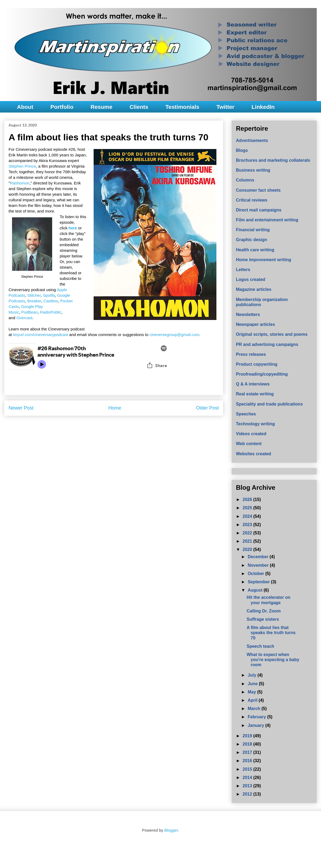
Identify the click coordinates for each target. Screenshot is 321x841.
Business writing (253, 170)
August (256, 590)
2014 (248, 777)
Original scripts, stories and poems (272, 334)
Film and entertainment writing (267, 220)
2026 (248, 499)
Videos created (251, 433)
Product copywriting (256, 364)
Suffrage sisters (263, 619)
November (259, 565)
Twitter (225, 107)
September (259, 582)
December (259, 556)
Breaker (34, 301)
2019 (248, 736)
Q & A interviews (253, 384)
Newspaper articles (255, 324)
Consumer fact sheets (258, 190)
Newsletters (248, 314)
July (252, 675)
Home (114, 408)
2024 (248, 516)
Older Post (207, 408)
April (253, 700)
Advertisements (252, 140)
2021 (248, 541)
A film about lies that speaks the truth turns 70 (271, 632)
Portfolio (61, 107)
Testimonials (182, 107)
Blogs (242, 150)
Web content (249, 443)
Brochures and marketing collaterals (273, 160)
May (252, 692)
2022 (248, 533)
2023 (248, 524)
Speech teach (260, 646)
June (253, 683)
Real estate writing (255, 394)
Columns (245, 180)
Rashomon (19, 183)
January (256, 725)
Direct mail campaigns (258, 210)
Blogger (171, 830)
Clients (138, 107)
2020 (248, 549)
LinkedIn (262, 107)
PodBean (29, 312)
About (25, 107)
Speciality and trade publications (269, 404)
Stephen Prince (22, 166)
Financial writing (253, 229)
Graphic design (251, 239)
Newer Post (21, 408)
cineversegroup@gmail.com (174, 334)
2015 (248, 769)
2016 (248, 760)
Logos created (250, 279)
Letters (243, 269)
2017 (248, 752)
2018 (248, 744)
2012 (248, 794)
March (255, 708)
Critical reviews (251, 200)
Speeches (246, 414)
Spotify (49, 295)
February (257, 717)
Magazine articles (254, 289)
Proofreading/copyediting (262, 374)
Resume (101, 107)
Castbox (50, 301)
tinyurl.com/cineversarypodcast (40, 334)
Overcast (24, 317)
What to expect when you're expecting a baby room (273, 659)
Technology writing (255, 424)
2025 (248, 508)
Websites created (253, 454)
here (72, 228)
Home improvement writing (263, 259)
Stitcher (34, 295)
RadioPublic (51, 312)
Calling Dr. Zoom (264, 611)
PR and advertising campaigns (267, 344)
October (256, 573)
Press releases (251, 354)
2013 (248, 786)
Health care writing (255, 250)
